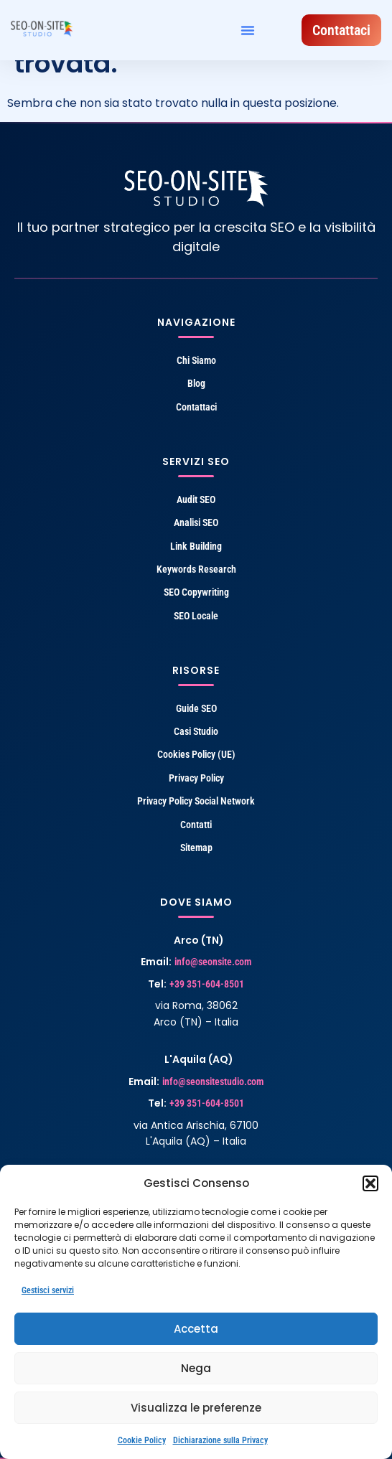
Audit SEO (196, 499)
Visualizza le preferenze (196, 1407)
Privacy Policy (196, 778)
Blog (196, 383)
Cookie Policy (142, 1440)
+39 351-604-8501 (206, 984)
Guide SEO (196, 708)
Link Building (196, 546)
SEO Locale (196, 615)
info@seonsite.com (212, 961)
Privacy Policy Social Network (196, 801)
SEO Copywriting (196, 592)
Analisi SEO (196, 522)
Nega (196, 1368)
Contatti (196, 824)
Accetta (196, 1328)
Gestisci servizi (48, 1290)
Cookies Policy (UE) (196, 754)
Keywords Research (196, 569)
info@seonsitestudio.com (212, 1081)
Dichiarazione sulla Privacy (220, 1440)
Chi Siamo (196, 360)
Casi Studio (196, 731)
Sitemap (196, 847)
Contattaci (196, 407)
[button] (370, 1183)
